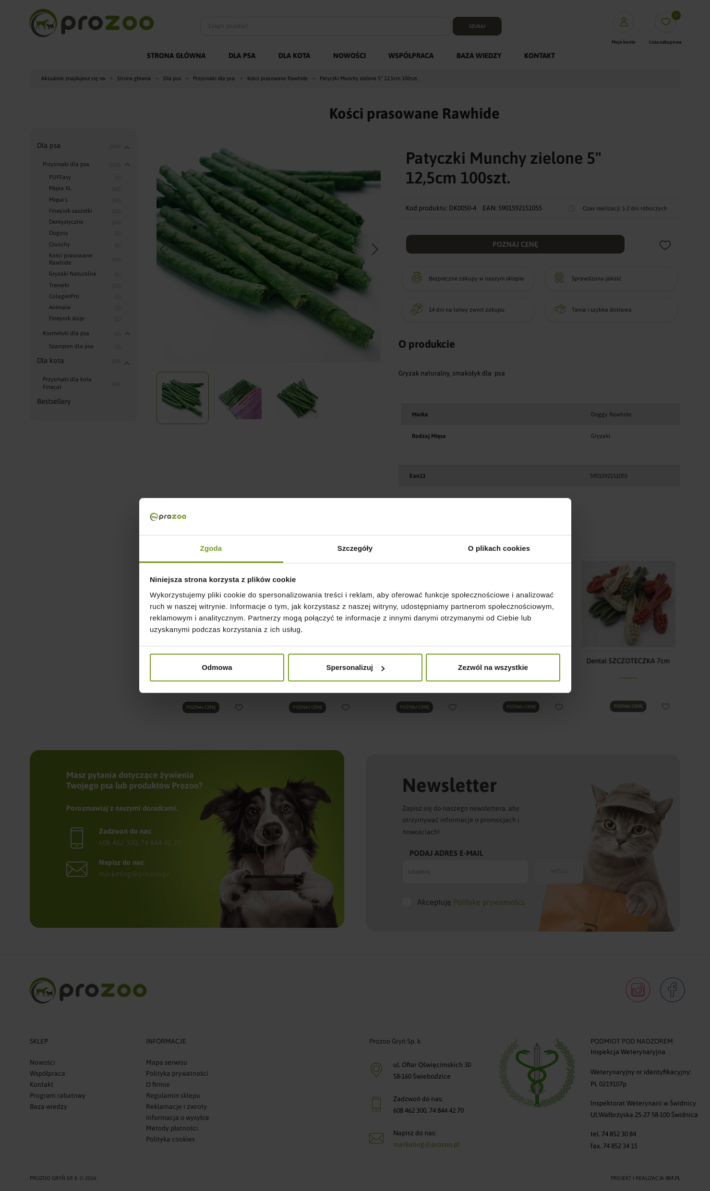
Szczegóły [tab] (355, 548)
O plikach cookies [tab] (499, 548)
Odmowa (217, 667)
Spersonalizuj (355, 667)
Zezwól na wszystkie (493, 667)
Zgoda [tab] (211, 548)
